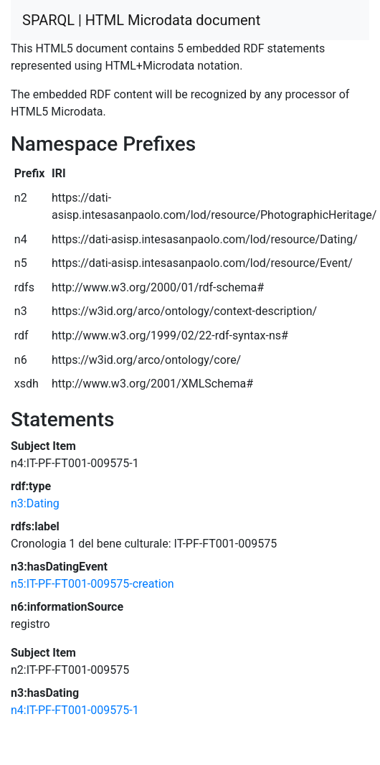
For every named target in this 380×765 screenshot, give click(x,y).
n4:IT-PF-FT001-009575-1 (75, 710)
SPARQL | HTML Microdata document (141, 20)
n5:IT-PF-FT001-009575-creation (92, 584)
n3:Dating (35, 503)
